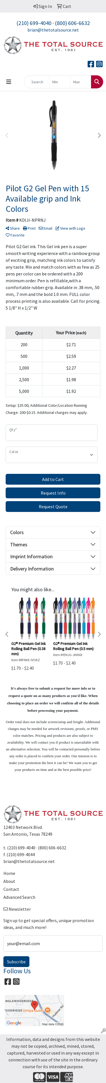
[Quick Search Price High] (80, 81)
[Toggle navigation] (9, 82)
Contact (11, 889)
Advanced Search (19, 897)
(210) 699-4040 (33, 22)
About (9, 881)
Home (9, 873)
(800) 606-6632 (72, 22)
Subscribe (16, 961)
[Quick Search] (36, 81)
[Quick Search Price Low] (59, 81)
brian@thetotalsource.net (53, 30)
